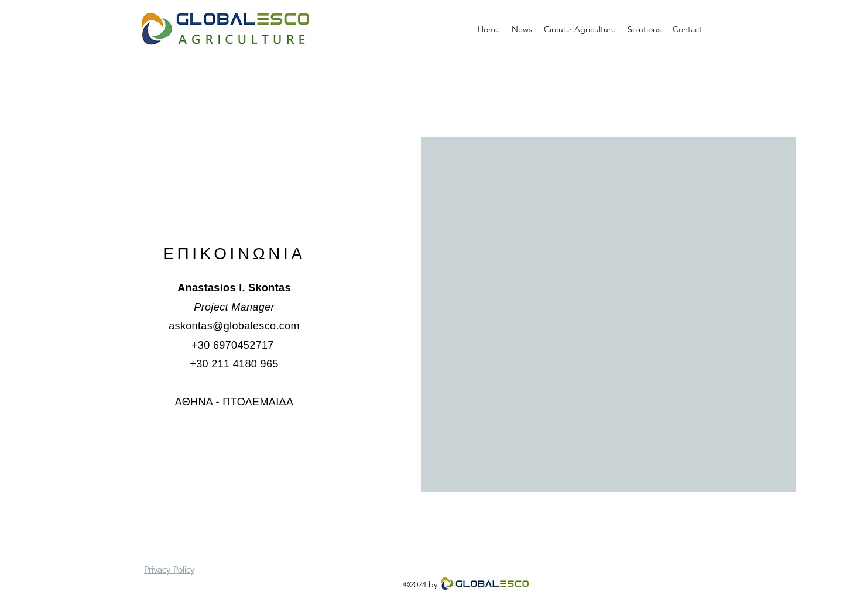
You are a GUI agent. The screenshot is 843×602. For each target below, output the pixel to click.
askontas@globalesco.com (234, 326)
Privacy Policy (169, 570)
